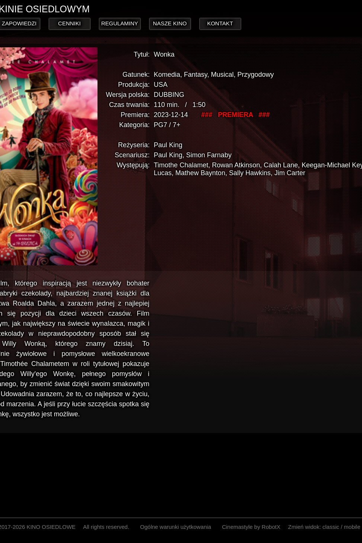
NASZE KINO (170, 23)
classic (331, 527)
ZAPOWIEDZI (19, 23)
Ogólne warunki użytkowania (175, 527)
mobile (352, 527)
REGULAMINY (119, 23)
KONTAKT (220, 23)
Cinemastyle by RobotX (251, 527)
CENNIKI (69, 23)
